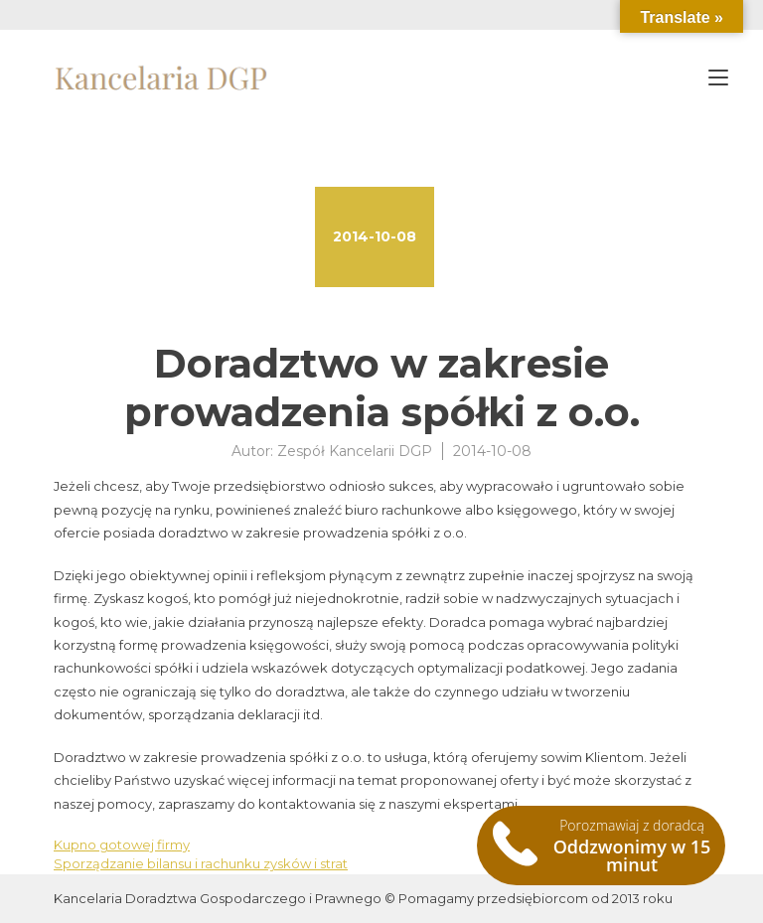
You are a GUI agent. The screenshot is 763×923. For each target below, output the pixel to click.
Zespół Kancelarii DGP (354, 451)
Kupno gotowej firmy (122, 844)
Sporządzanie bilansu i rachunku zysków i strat (201, 863)
